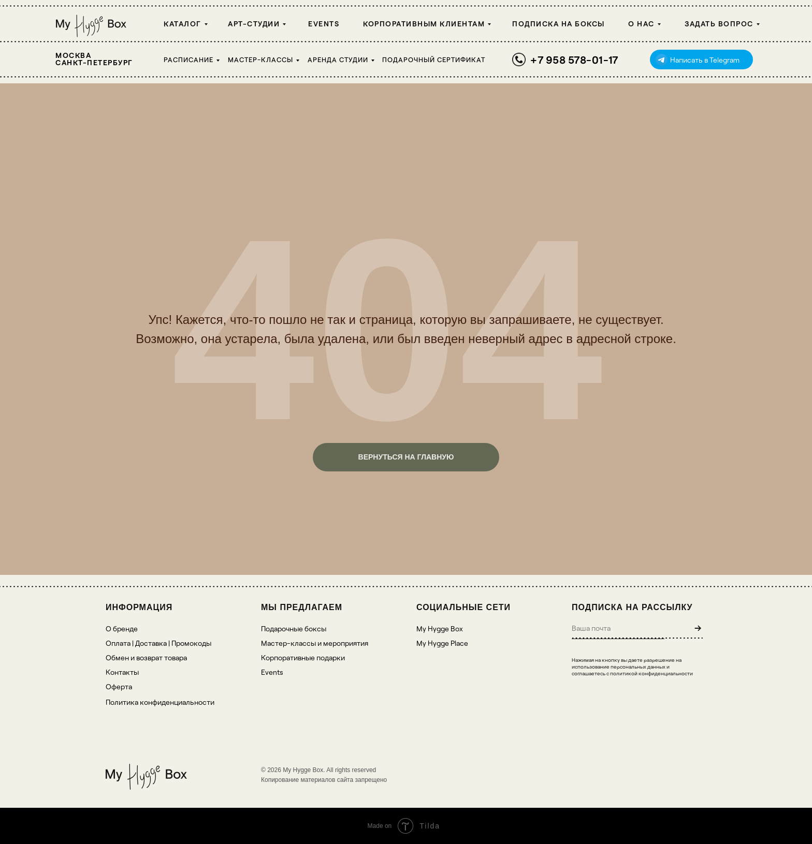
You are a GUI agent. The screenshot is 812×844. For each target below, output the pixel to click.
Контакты (122, 672)
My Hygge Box (439, 628)
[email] (618, 628)
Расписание (188, 59)
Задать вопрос (719, 23)
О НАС (641, 23)
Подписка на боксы (558, 23)
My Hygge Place (442, 643)
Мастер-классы (260, 59)
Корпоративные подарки (303, 657)
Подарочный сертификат (433, 59)
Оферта (119, 686)
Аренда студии (338, 59)
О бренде (122, 628)
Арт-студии (254, 23)
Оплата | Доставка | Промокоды (158, 643)
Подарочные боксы (293, 628)
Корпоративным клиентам (424, 23)
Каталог (182, 23)
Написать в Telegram (705, 59)
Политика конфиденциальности (160, 702)
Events (323, 23)
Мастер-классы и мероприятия (314, 643)
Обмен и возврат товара (146, 657)
